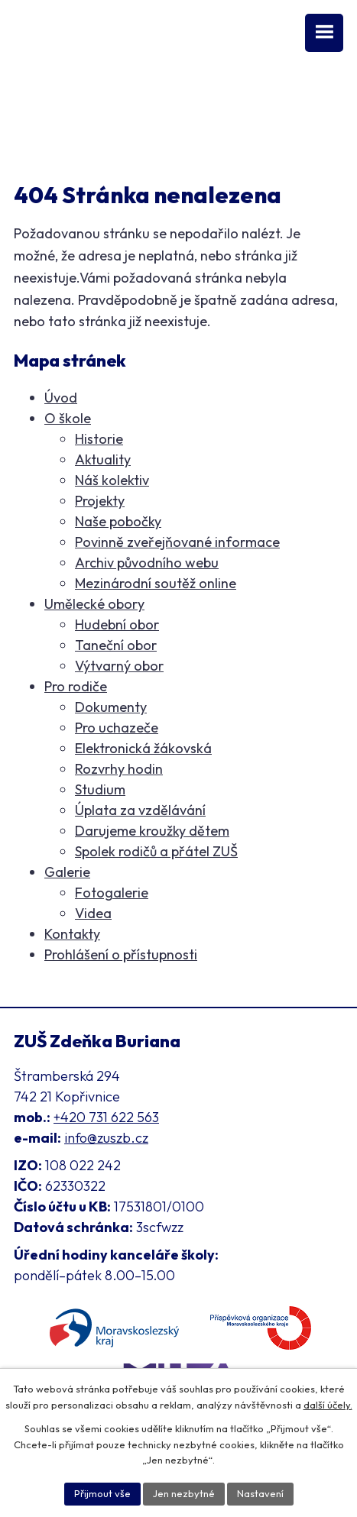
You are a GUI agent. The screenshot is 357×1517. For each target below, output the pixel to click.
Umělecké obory (94, 604)
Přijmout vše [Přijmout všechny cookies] (102, 1493)
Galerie (67, 872)
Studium (100, 789)
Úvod (60, 397)
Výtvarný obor (119, 665)
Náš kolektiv (112, 480)
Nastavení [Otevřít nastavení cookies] (260, 1493)
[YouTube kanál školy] (49, 98)
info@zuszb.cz (106, 1138)
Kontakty (72, 934)
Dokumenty (111, 707)
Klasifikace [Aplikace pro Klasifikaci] (46, 130)
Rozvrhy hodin (119, 769)
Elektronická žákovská (143, 748)
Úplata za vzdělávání (140, 810)
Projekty (100, 500)
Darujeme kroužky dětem (152, 830)
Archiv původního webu (147, 562)
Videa (93, 913)
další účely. (327, 1405)
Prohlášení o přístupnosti (120, 954)
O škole (67, 418)
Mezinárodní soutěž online (155, 583)
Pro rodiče (75, 686)
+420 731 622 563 (106, 1117)
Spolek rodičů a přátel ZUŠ (156, 851)
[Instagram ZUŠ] (77, 98)
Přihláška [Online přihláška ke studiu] (116, 130)
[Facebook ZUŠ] (22, 98)
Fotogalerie (111, 892)
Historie (99, 439)
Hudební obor (117, 624)
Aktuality (103, 459)
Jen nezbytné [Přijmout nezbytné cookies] (184, 1493)
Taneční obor (116, 645)
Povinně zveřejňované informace (177, 542)
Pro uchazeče (116, 727)
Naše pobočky (118, 521)
